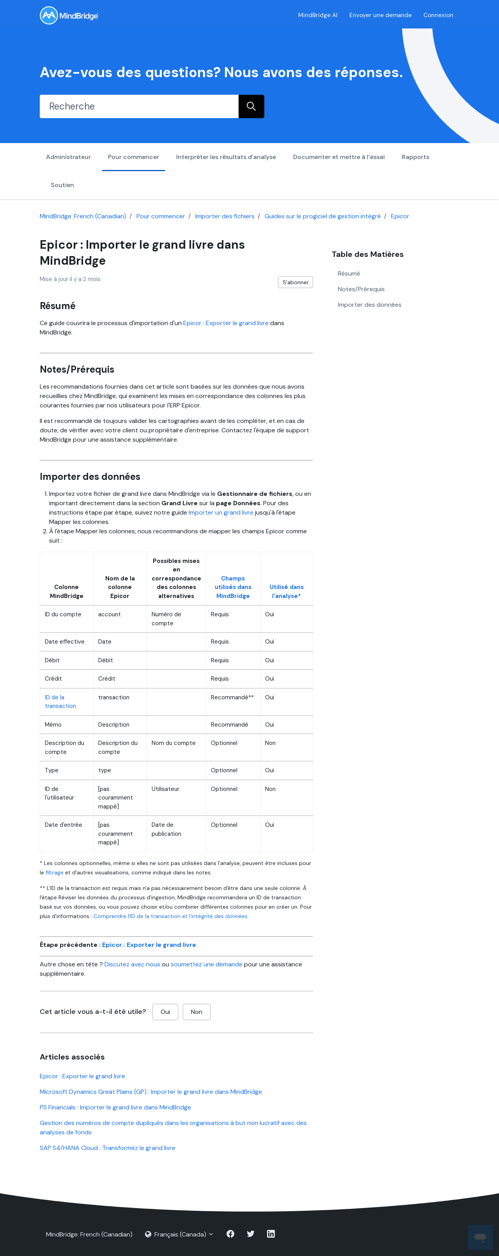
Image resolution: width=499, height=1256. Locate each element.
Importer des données (370, 305)
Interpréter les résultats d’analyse (226, 157)
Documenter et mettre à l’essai (339, 157)
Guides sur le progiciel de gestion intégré (323, 216)
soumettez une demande (206, 964)
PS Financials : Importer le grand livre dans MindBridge (115, 1107)
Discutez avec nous (132, 964)
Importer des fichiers (225, 216)
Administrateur (68, 157)
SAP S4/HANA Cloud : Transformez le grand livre (107, 1148)
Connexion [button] (438, 15)
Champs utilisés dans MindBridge (233, 587)
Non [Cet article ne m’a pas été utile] (196, 1012)
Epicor (400, 216)
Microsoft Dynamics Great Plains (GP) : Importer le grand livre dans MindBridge (151, 1092)
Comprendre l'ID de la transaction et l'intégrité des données (171, 916)
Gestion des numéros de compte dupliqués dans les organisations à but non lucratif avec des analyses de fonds (173, 1127)
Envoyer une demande (380, 15)
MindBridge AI (318, 15)
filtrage (55, 872)
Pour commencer (133, 157)
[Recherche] (139, 106)
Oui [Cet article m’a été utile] (165, 1012)
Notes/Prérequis (361, 289)
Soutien (62, 185)
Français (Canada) (179, 1234)
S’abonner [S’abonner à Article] (296, 282)
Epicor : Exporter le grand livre (226, 323)
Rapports (415, 157)
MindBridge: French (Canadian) (83, 216)
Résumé (349, 273)
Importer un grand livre (221, 512)
